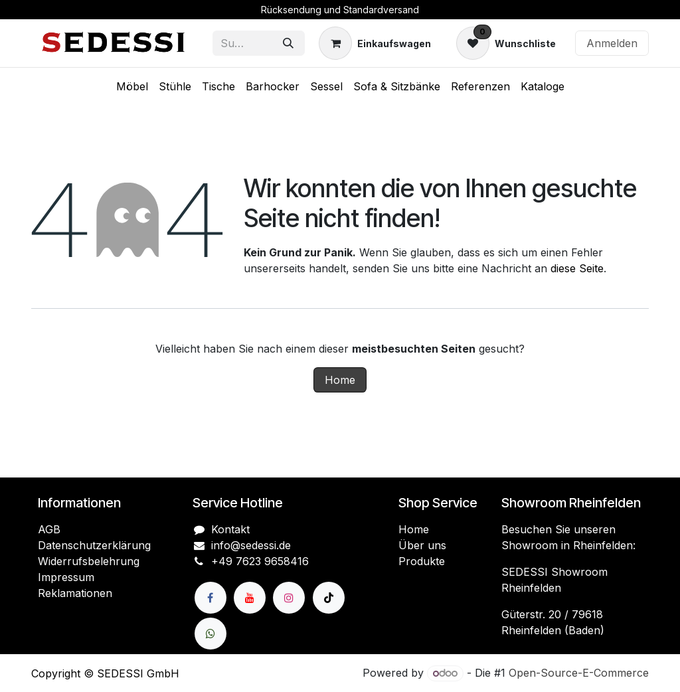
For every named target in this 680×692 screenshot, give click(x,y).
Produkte (421, 561)
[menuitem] (132, 86)
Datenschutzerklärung (94, 545)
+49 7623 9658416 (260, 561)
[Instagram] (289, 598)
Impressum (66, 577)
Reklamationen (75, 593)
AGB (49, 529)
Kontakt (230, 529)
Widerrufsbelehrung (88, 561)
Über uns (422, 545)
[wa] (210, 633)
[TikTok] (329, 598)
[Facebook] (210, 598)
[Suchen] (288, 43)
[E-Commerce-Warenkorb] (374, 43)
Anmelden (612, 43)
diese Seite (577, 268)
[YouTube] (250, 598)
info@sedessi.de (251, 545)
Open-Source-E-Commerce (579, 672)
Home (340, 380)
